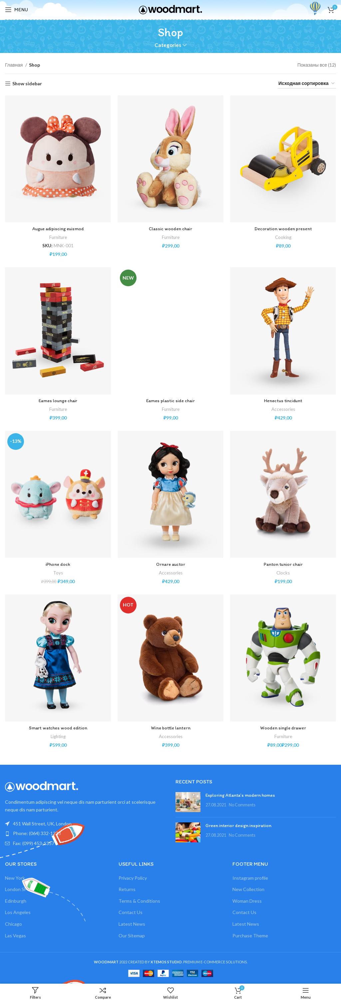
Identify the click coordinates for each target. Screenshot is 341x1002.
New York (15, 878)
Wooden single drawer (283, 728)
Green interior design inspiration (238, 825)
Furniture (58, 237)
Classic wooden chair (170, 229)
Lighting (58, 736)
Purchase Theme (250, 935)
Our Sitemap (132, 935)
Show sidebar (27, 83)
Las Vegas (15, 935)
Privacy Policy (133, 878)
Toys (58, 572)
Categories (168, 45)
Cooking (283, 237)
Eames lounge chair (58, 401)
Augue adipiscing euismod (58, 229)
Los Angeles (18, 912)
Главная (14, 65)
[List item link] (85, 833)
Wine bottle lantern (170, 728)
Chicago (13, 924)
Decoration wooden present (283, 229)
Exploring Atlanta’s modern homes (240, 795)
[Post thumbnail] (187, 802)
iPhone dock (58, 564)
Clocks (283, 572)
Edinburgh (15, 901)
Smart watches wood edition (58, 728)
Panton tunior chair (283, 564)
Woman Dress (247, 901)
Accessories (283, 409)
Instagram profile (250, 878)
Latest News (132, 924)
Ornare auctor (170, 564)
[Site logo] (170, 9)
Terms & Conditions (139, 901)
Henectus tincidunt (283, 401)
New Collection (248, 889)
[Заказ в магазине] (307, 84)
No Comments (242, 804)
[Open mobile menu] (16, 9)
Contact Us (131, 912)
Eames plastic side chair (170, 401)
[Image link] (41, 786)
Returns (127, 889)
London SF (16, 889)
